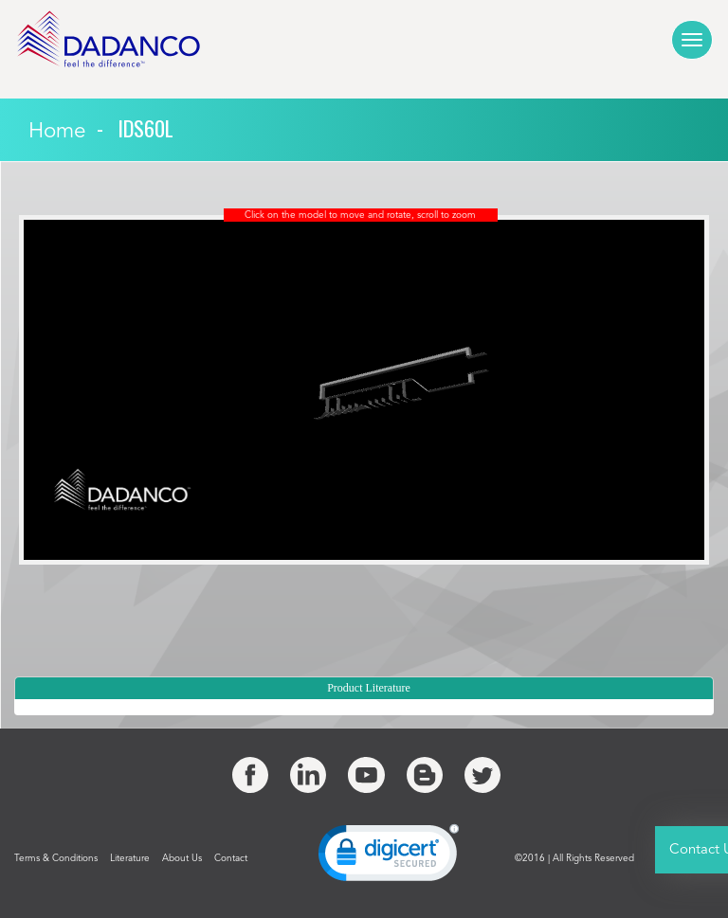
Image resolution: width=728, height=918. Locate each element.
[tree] (364, 707)
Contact (230, 858)
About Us (182, 858)
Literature (130, 858)
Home (57, 131)
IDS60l (145, 128)
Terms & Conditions (56, 858)
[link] (389, 857)
